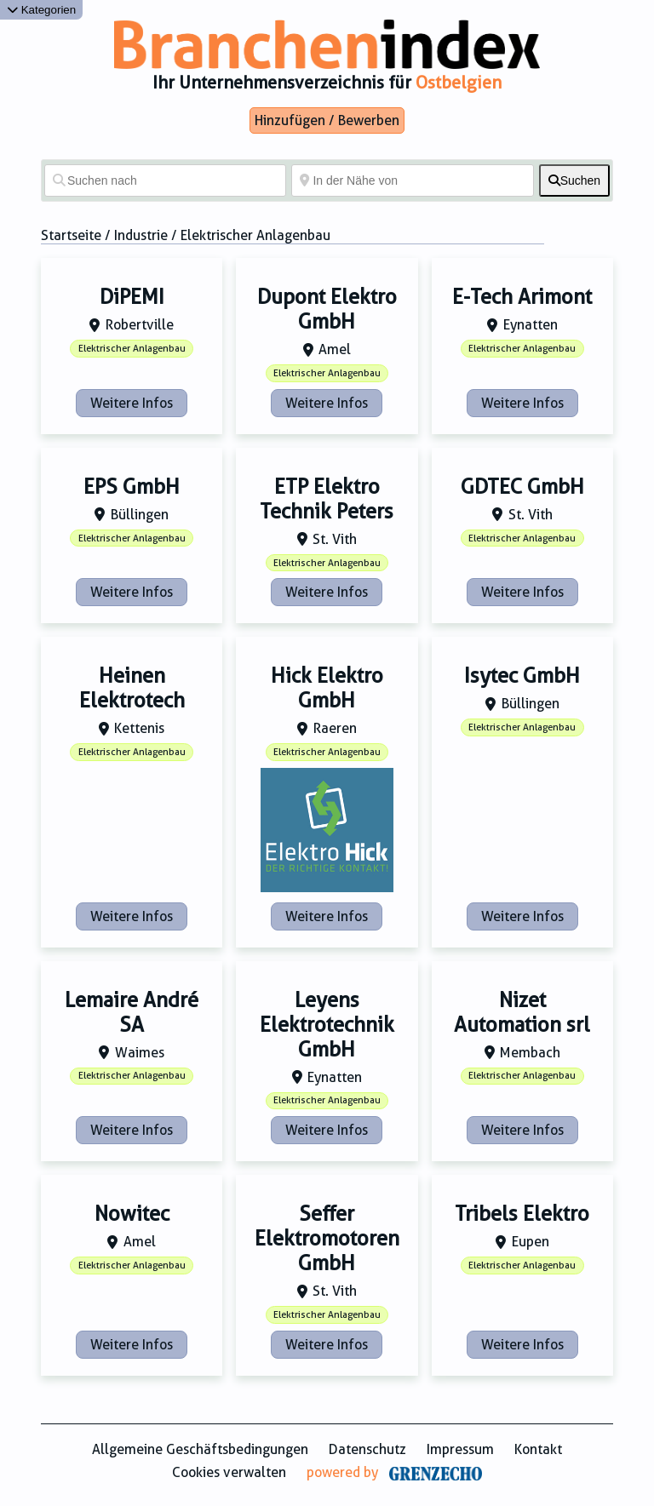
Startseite (71, 235)
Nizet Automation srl (522, 1012)
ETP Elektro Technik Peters (326, 499)
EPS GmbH (131, 487)
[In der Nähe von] (412, 180)
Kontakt (538, 1449)
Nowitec (132, 1214)
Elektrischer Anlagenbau (132, 348)
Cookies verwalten (229, 1472)
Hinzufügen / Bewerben (327, 120)
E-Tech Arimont (522, 297)
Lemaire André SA (131, 1012)
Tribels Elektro (522, 1214)
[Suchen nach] (165, 180)
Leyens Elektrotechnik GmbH (327, 1025)
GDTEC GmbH (522, 487)
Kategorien (41, 9)
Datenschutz (367, 1449)
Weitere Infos (131, 403)
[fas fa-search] (574, 180)
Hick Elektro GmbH (327, 688)
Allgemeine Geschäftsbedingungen (200, 1449)
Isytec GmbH (522, 676)
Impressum (460, 1449)
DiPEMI (132, 297)
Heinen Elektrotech (132, 688)
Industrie (141, 235)
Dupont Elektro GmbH (327, 309)
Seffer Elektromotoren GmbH (327, 1238)
